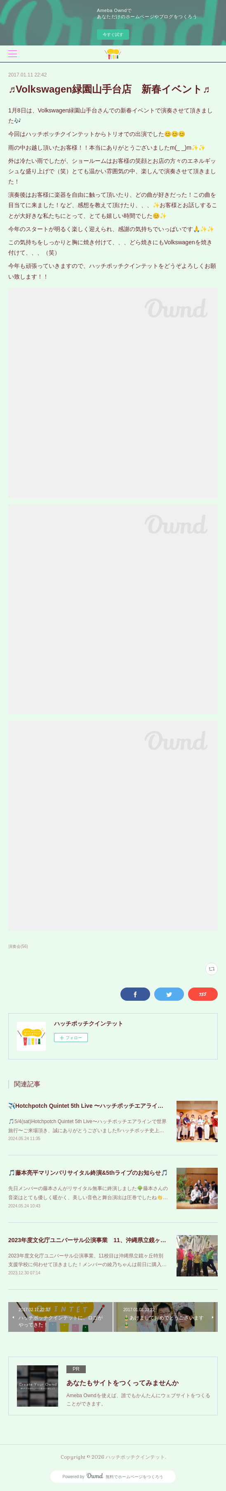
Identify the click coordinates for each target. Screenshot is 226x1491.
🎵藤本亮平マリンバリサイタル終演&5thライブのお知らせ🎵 (88, 1172)
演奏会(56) (18, 946)
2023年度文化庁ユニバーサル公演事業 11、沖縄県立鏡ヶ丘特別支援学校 (104, 1240)
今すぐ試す (113, 34)
